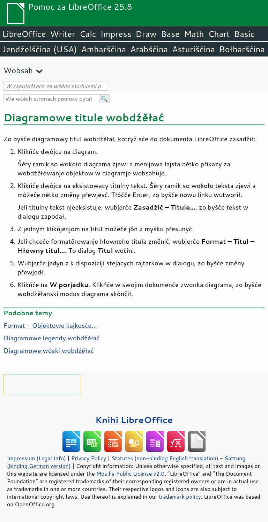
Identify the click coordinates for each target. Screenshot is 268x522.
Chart (219, 34)
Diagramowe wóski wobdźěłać (48, 350)
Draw (145, 34)
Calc (88, 34)
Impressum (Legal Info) (36, 458)
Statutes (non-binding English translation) (164, 458)
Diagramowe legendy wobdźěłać (51, 337)
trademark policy (180, 496)
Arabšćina (149, 49)
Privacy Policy (88, 458)
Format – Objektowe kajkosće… (50, 325)
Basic (244, 34)
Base (170, 34)
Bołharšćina (242, 49)
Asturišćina (193, 49)
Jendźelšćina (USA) (39, 49)
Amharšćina (103, 49)
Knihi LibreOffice (134, 420)
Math (194, 34)
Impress (116, 34)
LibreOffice (24, 34)
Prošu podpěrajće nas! (42, 383)
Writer (62, 34)
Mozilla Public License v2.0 (130, 473)
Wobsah (18, 70)
